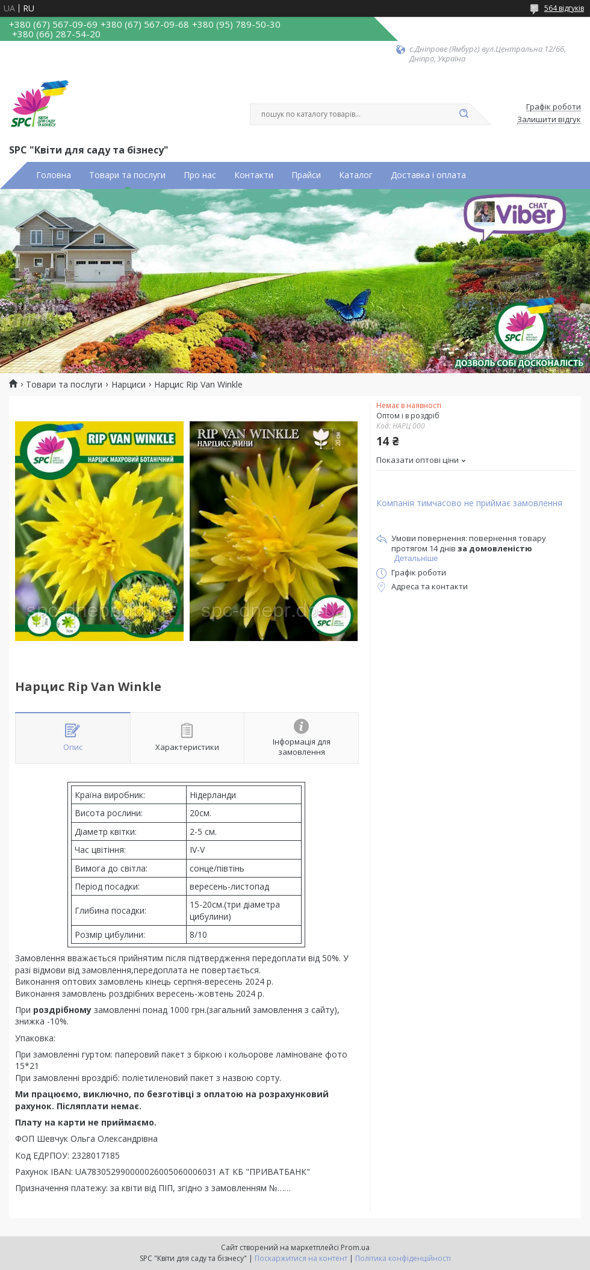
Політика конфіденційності (403, 1258)
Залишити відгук (549, 120)
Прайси (306, 175)
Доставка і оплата (428, 175)
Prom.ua (355, 1247)
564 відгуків (564, 8)
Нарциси (128, 384)
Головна (53, 175)
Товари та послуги (127, 175)
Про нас (200, 175)
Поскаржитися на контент (301, 1258)
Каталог (356, 175)
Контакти (253, 175)
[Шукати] (464, 114)
